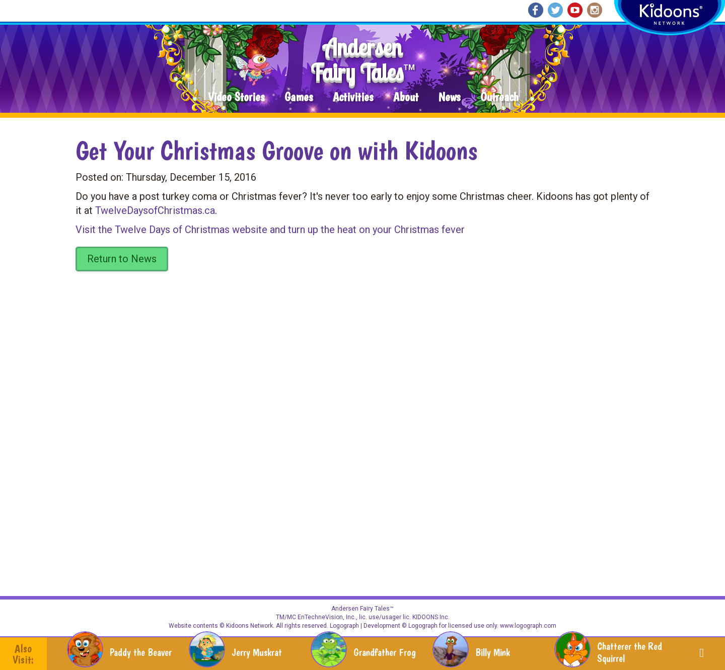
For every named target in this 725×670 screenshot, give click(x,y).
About (405, 97)
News (449, 97)
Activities (353, 97)
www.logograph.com (527, 625)
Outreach (499, 97)
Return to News (122, 259)
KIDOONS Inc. (431, 617)
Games (298, 97)
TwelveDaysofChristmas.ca (155, 210)
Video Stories (236, 97)
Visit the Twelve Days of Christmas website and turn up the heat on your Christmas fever (270, 230)
